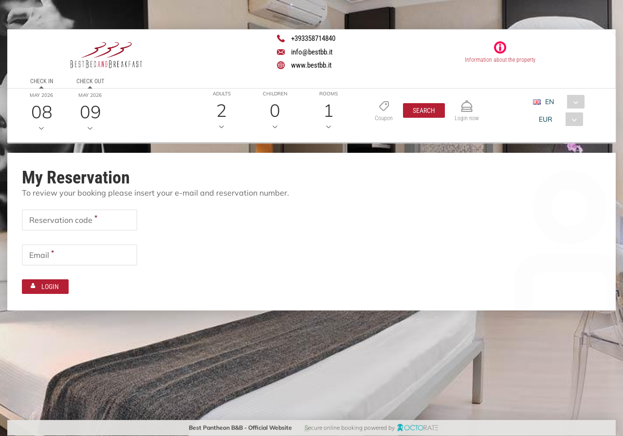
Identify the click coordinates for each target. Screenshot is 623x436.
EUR (545, 119)
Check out (90, 81)
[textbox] (79, 220)
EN (549, 101)
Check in (41, 81)
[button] (424, 110)
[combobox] (562, 101)
